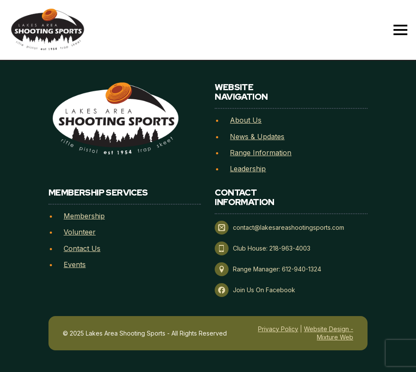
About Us (245, 120)
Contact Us (82, 248)
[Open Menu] (400, 30)
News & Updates (257, 136)
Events (75, 264)
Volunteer (80, 232)
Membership (84, 216)
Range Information (260, 152)
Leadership (248, 168)
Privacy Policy (278, 329)
